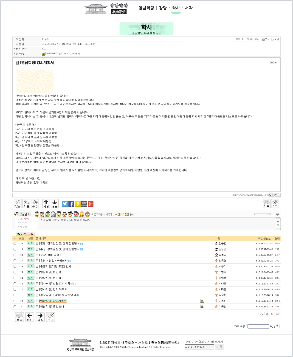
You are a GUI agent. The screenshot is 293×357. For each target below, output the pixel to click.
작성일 (262, 238)
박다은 (220, 283)
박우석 (220, 266)
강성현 (220, 295)
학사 (176, 8)
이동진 (45, 39)
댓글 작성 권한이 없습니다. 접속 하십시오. (157, 223)
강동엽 (220, 243)
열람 (277, 238)
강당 (163, 8)
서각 (189, 8)
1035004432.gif (52, 53)
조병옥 (220, 272)
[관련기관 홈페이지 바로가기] (204, 341)
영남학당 (146, 8)
